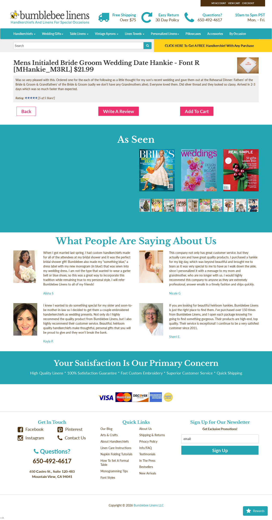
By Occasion (237, 33)
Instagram (31, 437)
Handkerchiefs (24, 33)
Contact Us (71, 437)
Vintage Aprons (106, 33)
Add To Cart (197, 111)
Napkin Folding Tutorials (116, 454)
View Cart (234, 3)
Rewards (255, 511)
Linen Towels (134, 33)
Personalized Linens (165, 33)
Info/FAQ (145, 448)
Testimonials (147, 454)
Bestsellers (146, 467)
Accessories (215, 33)
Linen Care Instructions (115, 448)
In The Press (147, 460)
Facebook (30, 429)
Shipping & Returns (152, 435)
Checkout (248, 3)
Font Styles (107, 477)
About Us (145, 429)
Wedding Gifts (52, 33)
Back (26, 111)
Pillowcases (193, 33)
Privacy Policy (148, 441)
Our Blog (106, 429)
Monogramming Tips (114, 471)
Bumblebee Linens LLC (149, 505)
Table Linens (79, 33)
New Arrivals (147, 473)
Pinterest (69, 429)
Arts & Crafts (109, 435)
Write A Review (118, 111)
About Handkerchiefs (114, 441)
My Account (219, 3)
